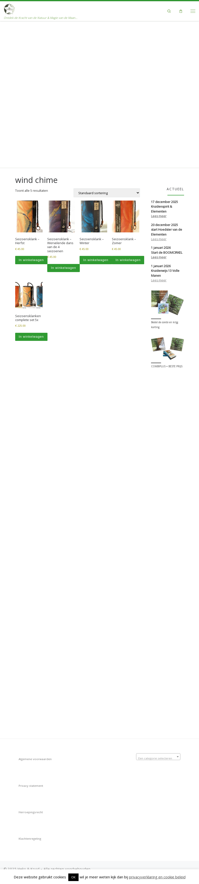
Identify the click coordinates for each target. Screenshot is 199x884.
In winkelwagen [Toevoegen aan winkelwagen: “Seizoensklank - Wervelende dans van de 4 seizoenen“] (63, 120)
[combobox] (158, 754)
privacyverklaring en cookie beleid (157, 876)
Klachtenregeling (30, 836)
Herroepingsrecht (31, 810)
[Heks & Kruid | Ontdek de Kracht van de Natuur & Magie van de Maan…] (9, 8)
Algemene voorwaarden (35, 757)
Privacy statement (31, 783)
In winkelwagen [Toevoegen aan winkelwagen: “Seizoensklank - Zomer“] (128, 112)
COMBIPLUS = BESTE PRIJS (166, 219)
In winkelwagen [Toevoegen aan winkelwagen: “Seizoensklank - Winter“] (95, 112)
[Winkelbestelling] (106, 45)
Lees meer (158, 68)
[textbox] (158, 756)
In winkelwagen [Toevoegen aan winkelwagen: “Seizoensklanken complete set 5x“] (31, 189)
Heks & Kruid (29, 866)
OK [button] (73, 877)
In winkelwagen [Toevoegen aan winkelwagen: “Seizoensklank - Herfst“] (31, 112)
